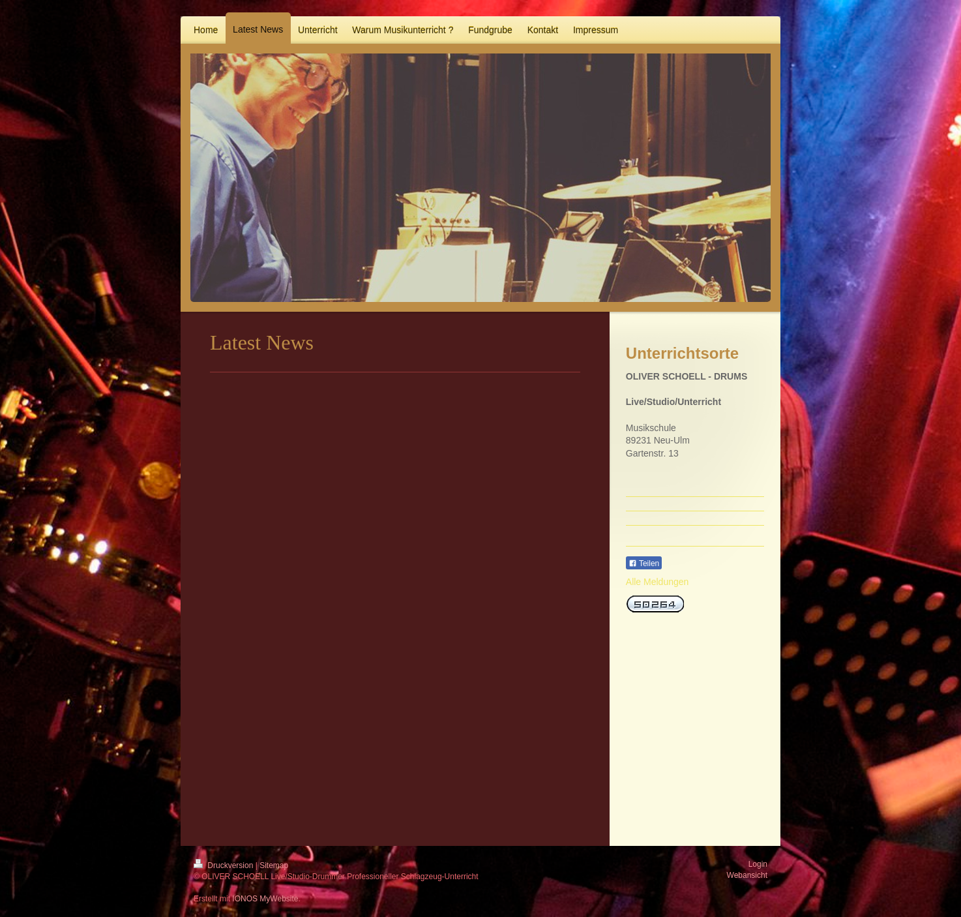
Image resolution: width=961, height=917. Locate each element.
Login (757, 864)
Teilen (643, 563)
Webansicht (747, 875)
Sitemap (273, 865)
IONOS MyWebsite (265, 898)
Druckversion (225, 865)
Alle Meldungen (657, 582)
